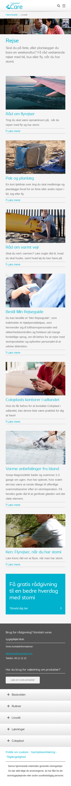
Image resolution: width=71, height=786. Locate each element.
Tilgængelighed (16, 756)
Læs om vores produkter (23, 680)
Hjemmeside (11, 15)
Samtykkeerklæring (43, 752)
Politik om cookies (17, 752)
